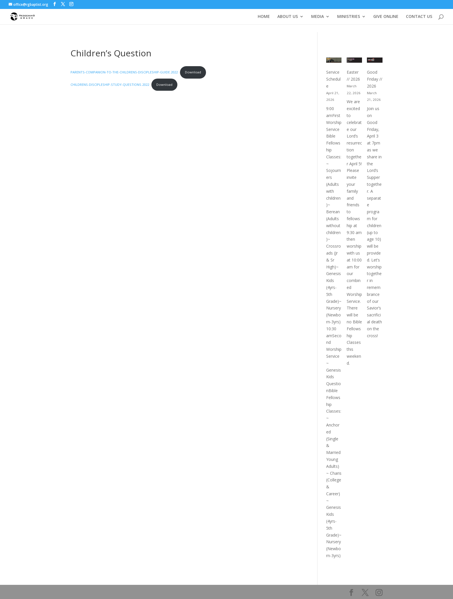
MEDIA (317, 16)
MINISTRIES (348, 16)
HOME (264, 16)
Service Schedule (333, 79)
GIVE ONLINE (385, 16)
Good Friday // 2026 (374, 79)
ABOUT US (287, 16)
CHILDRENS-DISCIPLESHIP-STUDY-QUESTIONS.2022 (109, 84)
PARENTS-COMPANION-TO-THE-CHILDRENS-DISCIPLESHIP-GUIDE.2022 (124, 72)
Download (193, 72)
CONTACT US (419, 16)
